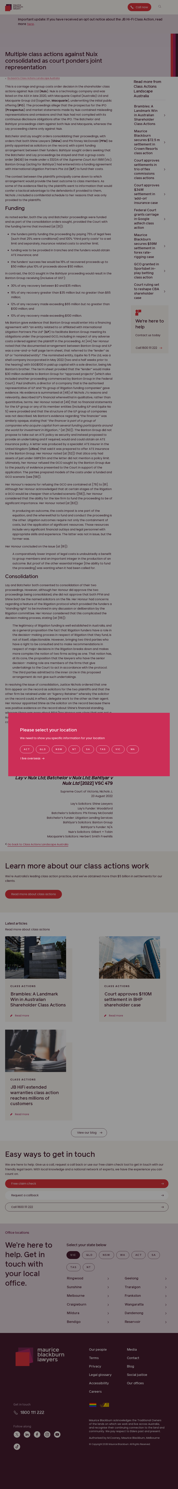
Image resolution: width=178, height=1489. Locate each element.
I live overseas (30, 758)
